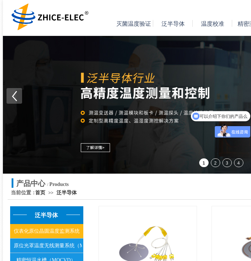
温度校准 (212, 24)
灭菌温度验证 (133, 24)
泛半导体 (173, 24)
